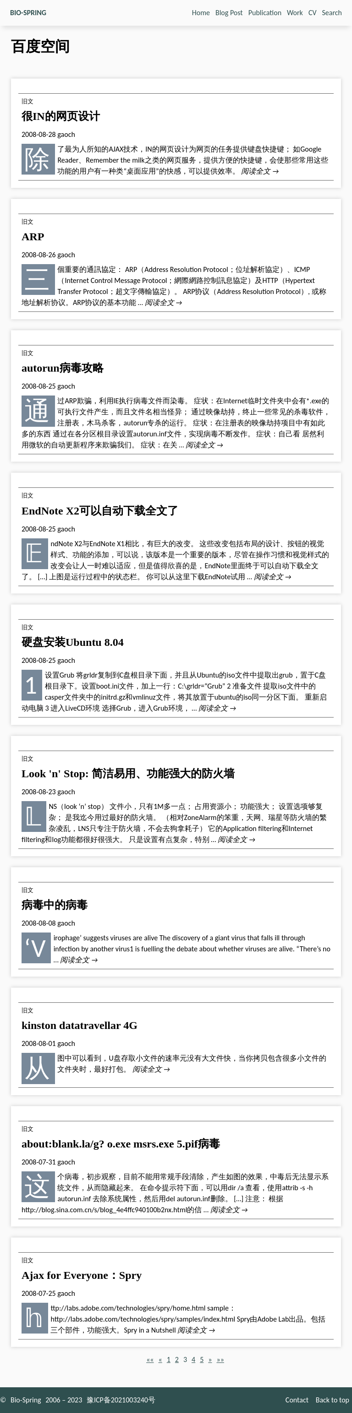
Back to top (332, 1400)
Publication (264, 12)
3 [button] (185, 1359)
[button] (150, 1359)
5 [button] (202, 1359)
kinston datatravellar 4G (80, 1025)
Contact (297, 1400)
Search (332, 12)
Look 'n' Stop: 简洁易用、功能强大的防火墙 (128, 774)
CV (312, 12)
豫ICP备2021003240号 (121, 1400)
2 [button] (177, 1359)
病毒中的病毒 (55, 905)
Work (295, 12)
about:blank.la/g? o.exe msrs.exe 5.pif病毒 (121, 1144)
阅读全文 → (260, 171)
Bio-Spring (26, 1400)
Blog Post (229, 12)
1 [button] (168, 1359)
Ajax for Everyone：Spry (82, 1275)
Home (201, 12)
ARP (33, 237)
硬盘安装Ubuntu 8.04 (73, 642)
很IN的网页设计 (61, 116)
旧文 (27, 101)
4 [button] (193, 1359)
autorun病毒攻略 (63, 368)
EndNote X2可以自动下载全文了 (100, 511)
